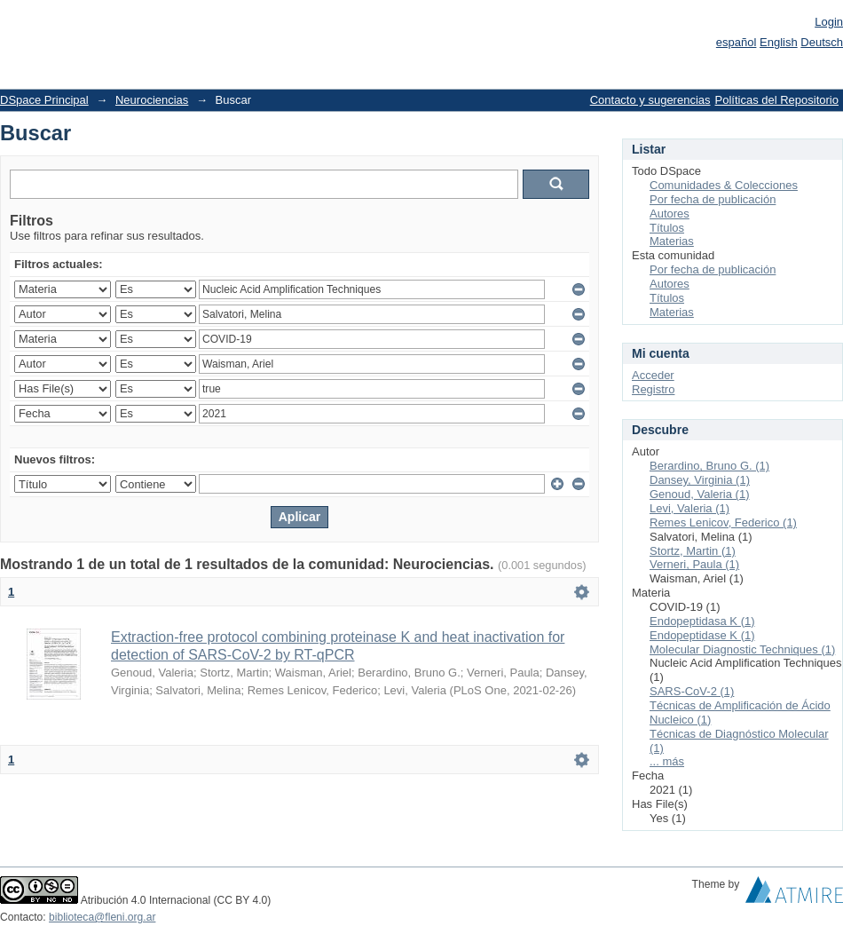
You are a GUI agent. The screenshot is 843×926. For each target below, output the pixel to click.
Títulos (667, 227)
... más (667, 761)
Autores (669, 213)
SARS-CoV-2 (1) (692, 691)
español (736, 42)
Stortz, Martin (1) (693, 551)
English (779, 42)
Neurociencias (151, 100)
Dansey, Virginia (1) (700, 480)
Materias (672, 241)
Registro (653, 389)
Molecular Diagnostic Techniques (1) (742, 649)
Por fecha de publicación (713, 199)
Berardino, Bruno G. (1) (709, 465)
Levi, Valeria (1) (689, 508)
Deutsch (821, 42)
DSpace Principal (44, 100)
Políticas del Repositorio (777, 100)
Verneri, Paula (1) (694, 564)
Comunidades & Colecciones (724, 185)
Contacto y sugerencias (650, 100)
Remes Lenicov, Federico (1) (723, 522)
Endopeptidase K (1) (702, 635)
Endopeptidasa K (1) (702, 621)
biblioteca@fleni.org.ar (102, 917)
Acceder (653, 375)
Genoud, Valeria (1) (700, 494)
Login (829, 21)
